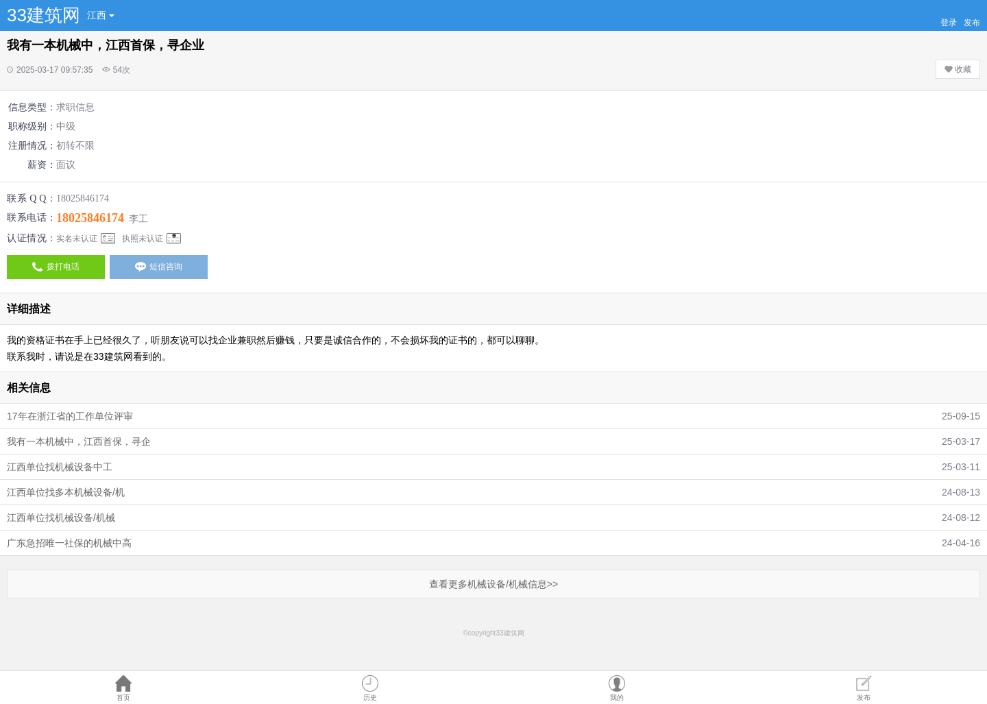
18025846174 (90, 218)
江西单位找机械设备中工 (59, 466)
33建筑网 (43, 15)
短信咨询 (158, 266)
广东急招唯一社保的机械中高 (69, 542)
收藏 (958, 69)
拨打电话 (56, 266)
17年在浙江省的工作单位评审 (70, 416)
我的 (617, 697)
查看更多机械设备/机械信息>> (493, 584)
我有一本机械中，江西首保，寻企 (79, 441)
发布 (863, 697)
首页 (123, 697)
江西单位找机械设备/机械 (61, 517)
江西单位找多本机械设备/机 (66, 492)
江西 (100, 15)
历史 (370, 697)
